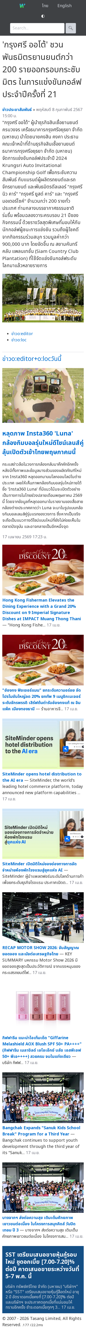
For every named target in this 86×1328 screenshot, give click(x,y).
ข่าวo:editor (22, 334)
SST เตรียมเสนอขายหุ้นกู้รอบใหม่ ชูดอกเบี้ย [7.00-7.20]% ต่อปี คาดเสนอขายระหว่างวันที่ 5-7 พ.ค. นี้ (42, 1265)
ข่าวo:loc (19, 340)
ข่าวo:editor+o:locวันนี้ (31, 359)
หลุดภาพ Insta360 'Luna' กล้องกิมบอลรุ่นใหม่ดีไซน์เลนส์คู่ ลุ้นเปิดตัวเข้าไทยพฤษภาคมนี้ (43, 443)
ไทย (45, 6)
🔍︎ (70, 28)
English (64, 6)
